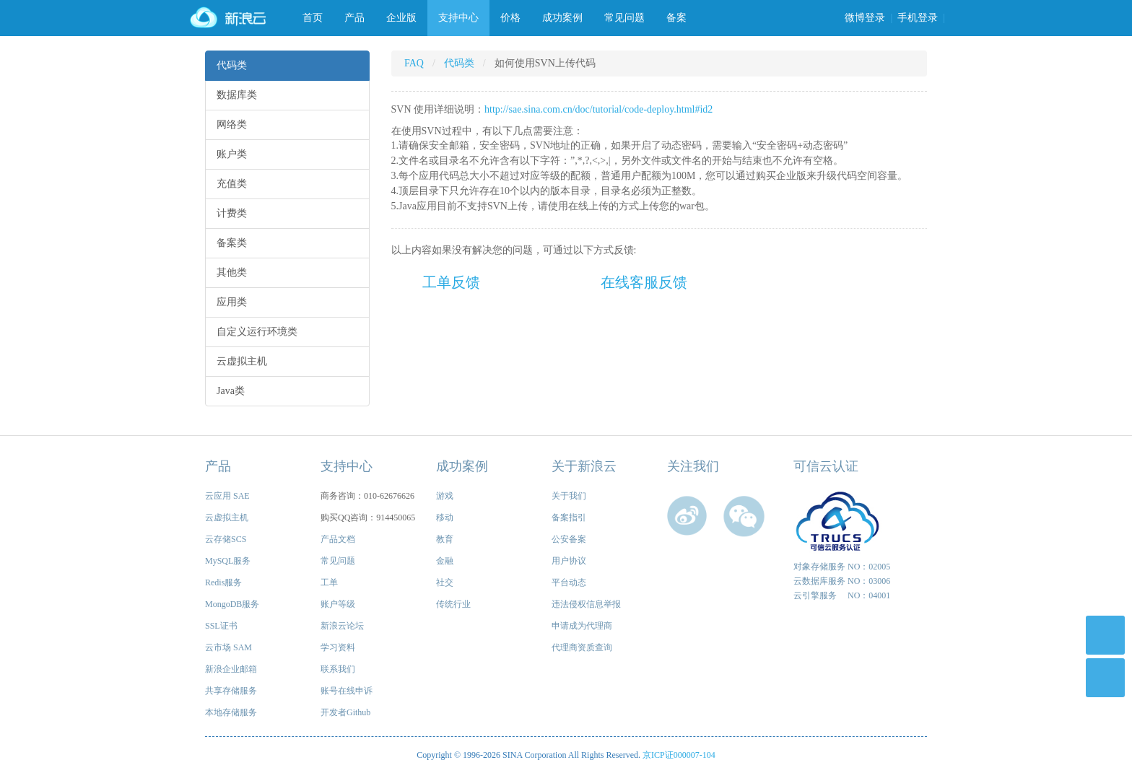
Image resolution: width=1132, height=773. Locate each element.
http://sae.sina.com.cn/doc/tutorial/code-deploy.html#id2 (598, 109)
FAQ (414, 63)
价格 (510, 17)
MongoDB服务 (232, 604)
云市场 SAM (228, 647)
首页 (312, 17)
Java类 (231, 390)
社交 (444, 582)
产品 (354, 17)
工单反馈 (451, 282)
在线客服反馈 (644, 282)
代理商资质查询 (582, 647)
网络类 (232, 124)
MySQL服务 (228, 561)
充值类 (232, 183)
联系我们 (338, 669)
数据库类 (237, 94)
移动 (444, 517)
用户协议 (569, 561)
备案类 (232, 242)
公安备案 (569, 539)
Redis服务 (223, 582)
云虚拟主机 (242, 361)
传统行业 (453, 604)
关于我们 (569, 496)
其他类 (232, 272)
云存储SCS (225, 539)
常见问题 (624, 17)
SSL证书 (221, 626)
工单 (329, 582)
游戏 (444, 496)
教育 (444, 539)
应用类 (232, 302)
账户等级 (338, 604)
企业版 (401, 17)
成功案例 (562, 17)
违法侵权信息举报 (586, 604)
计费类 (232, 213)
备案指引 (569, 517)
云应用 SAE (227, 496)
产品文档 (338, 539)
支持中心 (458, 17)
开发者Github (345, 712)
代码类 (232, 65)
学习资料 (338, 647)
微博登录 (865, 17)
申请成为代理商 (582, 626)
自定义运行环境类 (257, 331)
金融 (444, 561)
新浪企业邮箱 (231, 669)
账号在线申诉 (347, 691)
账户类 (232, 154)
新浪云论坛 (342, 626)
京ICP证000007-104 (679, 755)
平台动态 (569, 582)
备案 (676, 17)
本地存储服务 (231, 712)
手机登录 (917, 17)
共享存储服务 (231, 691)
